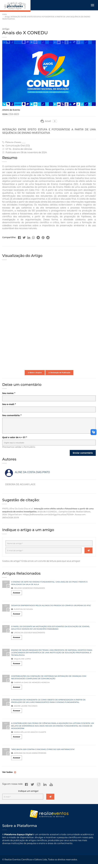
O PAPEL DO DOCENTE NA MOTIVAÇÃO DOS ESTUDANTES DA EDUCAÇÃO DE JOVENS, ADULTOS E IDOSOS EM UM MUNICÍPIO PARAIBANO (50, 627)
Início (4, 14)
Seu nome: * (8, 393)
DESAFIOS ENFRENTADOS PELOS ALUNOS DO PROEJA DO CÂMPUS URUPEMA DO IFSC (51, 605)
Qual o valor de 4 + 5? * (14, 437)
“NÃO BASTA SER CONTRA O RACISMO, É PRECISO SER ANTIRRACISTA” (43, 749)
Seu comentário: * (12, 415)
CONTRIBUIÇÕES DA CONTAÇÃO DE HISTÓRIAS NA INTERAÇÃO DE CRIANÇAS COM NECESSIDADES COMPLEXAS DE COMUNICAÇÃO (48, 677)
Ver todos (7, 772)
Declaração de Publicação (59, 373)
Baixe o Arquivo (35, 373)
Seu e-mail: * (9, 404)
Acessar (16, 593)
